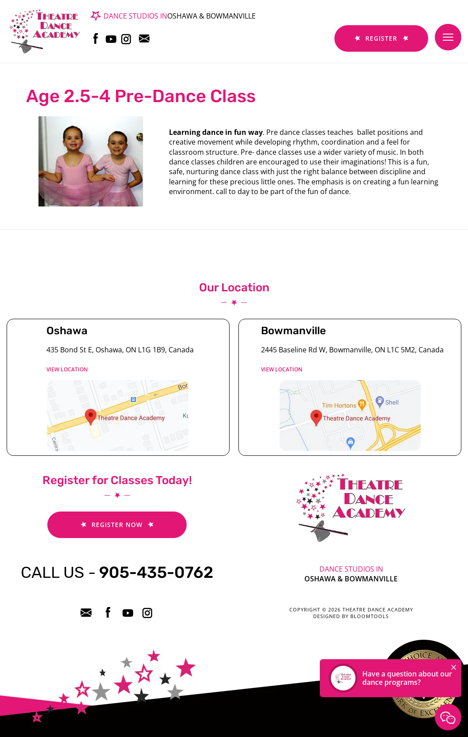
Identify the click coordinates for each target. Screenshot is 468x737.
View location (67, 369)
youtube (109, 38)
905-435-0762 (117, 572)
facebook (94, 38)
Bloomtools (369, 616)
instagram (125, 38)
